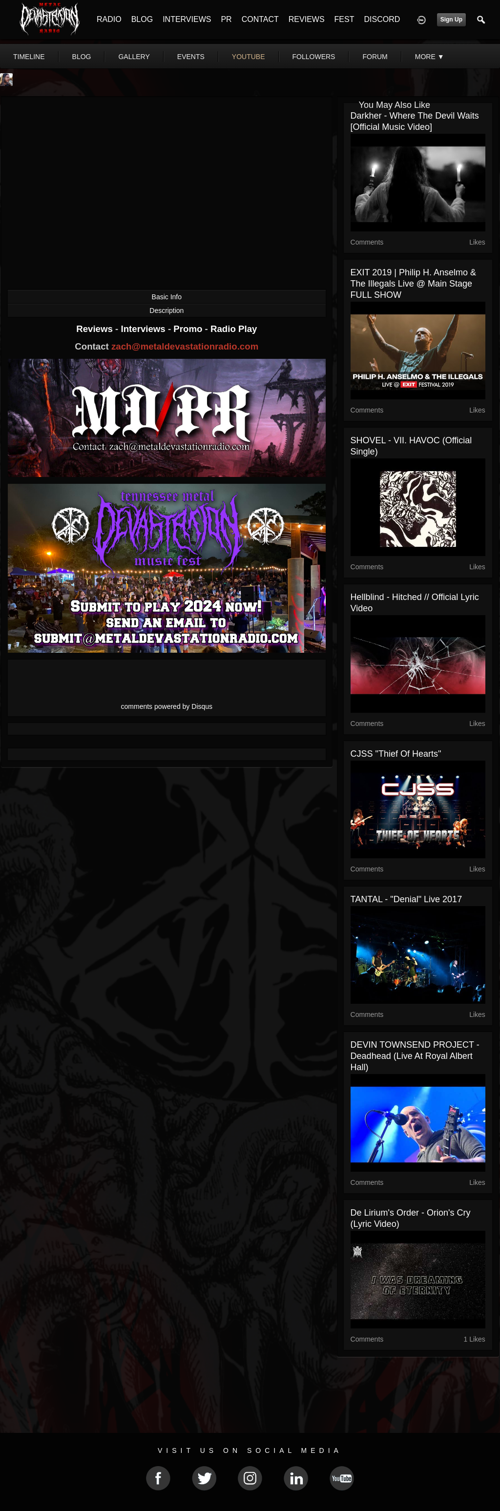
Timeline (29, 57)
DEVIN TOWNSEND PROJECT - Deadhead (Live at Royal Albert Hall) (415, 1056)
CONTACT (260, 19)
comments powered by (167, 706)
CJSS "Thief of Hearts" (396, 754)
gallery (133, 57)
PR (226, 19)
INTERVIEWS (187, 19)
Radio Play (233, 329)
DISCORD (382, 19)
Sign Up (451, 19)
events (191, 57)
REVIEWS (307, 19)
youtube (248, 57)
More (429, 57)
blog (81, 57)
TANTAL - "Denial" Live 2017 (406, 899)
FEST (344, 19)
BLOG (142, 19)
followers (313, 57)
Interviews (144, 329)
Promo (189, 329)
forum (374, 57)
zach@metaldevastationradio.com (184, 346)
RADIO (109, 19)
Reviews (95, 329)
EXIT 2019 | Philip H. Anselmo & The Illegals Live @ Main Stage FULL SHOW (413, 284)
